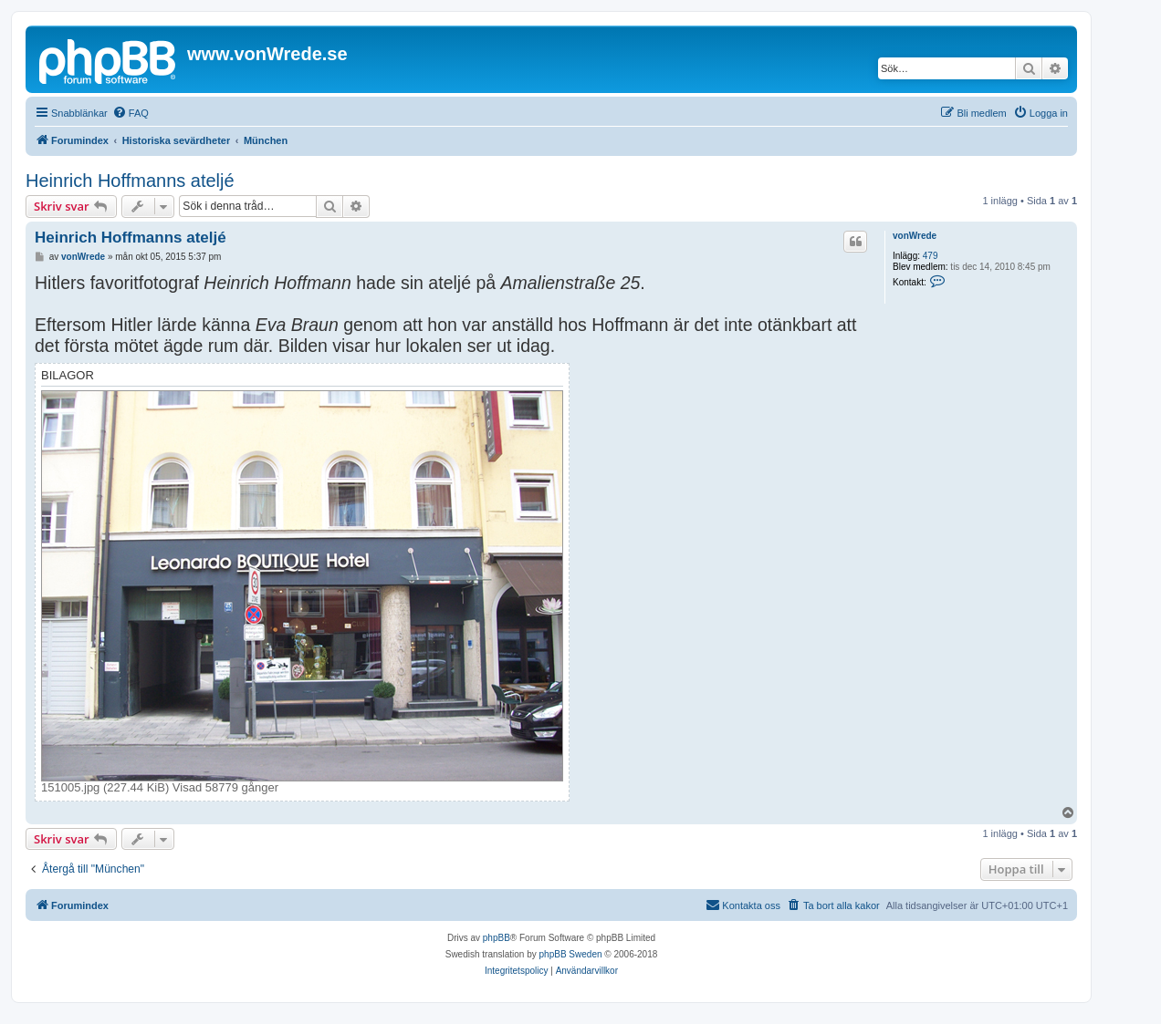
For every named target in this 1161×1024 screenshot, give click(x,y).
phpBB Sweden (570, 954)
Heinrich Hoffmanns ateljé (130, 181)
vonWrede (914, 236)
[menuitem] (130, 113)
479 (930, 256)
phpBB (496, 938)
